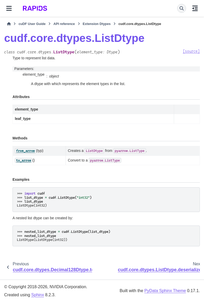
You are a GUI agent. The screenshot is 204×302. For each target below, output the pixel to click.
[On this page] (195, 8)
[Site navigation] (9, 8)
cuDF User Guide (32, 24)
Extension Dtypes (97, 24)
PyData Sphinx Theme (165, 290)
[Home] (9, 24)
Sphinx (37, 295)
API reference (64, 24)
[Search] (181, 8)
